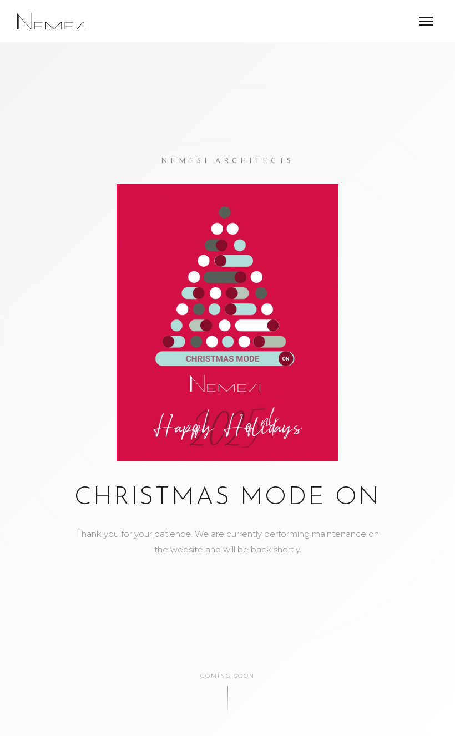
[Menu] (425, 21)
